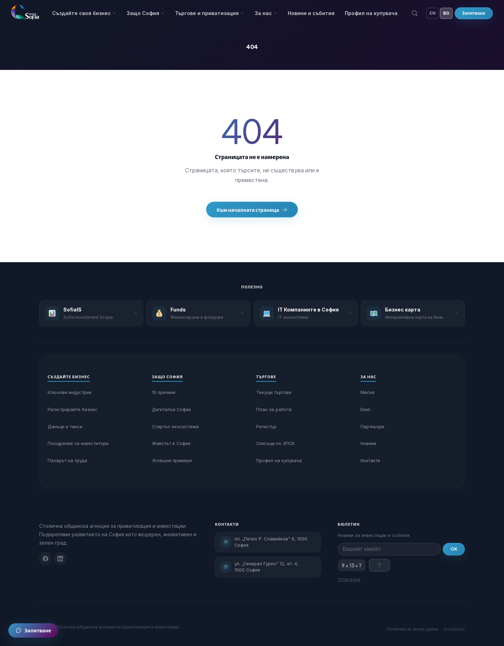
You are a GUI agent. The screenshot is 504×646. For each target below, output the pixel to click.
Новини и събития (311, 13)
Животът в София (171, 443)
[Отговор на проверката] (379, 565)
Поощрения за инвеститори (78, 443)
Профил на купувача (371, 13)
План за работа (274, 409)
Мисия (367, 392)
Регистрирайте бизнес (73, 409)
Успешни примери (172, 460)
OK (453, 549)
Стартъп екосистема (175, 426)
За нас (266, 13)
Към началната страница (252, 210)
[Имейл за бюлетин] (389, 549)
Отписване (349, 579)
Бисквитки (454, 629)
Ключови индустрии (69, 392)
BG (446, 13)
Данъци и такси (65, 426)
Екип (365, 409)
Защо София (146, 13)
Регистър (266, 426)
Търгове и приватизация (209, 13)
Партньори (372, 426)
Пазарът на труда (67, 460)
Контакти (370, 460)
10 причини (163, 392)
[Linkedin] (60, 558)
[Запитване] (33, 630)
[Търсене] (414, 13)
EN (432, 13)
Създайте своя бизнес (84, 13)
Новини (368, 443)
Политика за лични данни (412, 629)
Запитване (473, 13)
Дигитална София (171, 409)
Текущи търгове (274, 392)
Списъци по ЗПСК (275, 443)
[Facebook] (45, 558)
